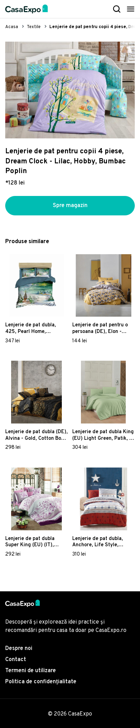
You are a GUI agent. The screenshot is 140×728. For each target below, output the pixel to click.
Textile (34, 27)
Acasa (11, 27)
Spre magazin (70, 205)
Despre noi (18, 648)
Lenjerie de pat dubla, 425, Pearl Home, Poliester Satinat (30, 328)
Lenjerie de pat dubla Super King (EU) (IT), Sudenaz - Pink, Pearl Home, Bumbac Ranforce (34, 542)
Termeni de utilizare (30, 670)
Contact (15, 659)
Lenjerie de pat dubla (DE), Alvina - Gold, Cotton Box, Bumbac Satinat (36, 435)
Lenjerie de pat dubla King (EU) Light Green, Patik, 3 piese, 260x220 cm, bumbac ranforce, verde (103, 435)
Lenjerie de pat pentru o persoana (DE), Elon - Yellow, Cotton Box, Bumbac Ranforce (100, 328)
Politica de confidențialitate (40, 681)
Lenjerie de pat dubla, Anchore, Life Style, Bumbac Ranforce (97, 542)
